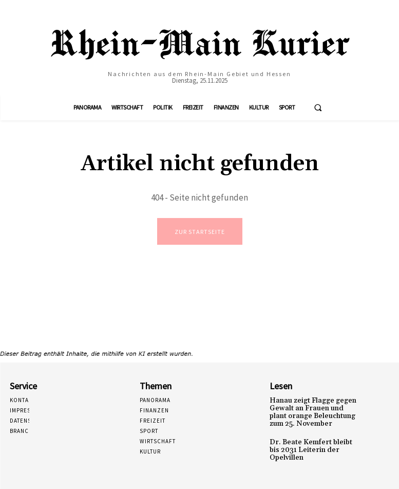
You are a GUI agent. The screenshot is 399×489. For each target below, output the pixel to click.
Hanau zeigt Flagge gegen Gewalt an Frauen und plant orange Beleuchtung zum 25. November (311, 411)
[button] (318, 107)
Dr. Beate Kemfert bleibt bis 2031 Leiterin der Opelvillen (311, 442)
